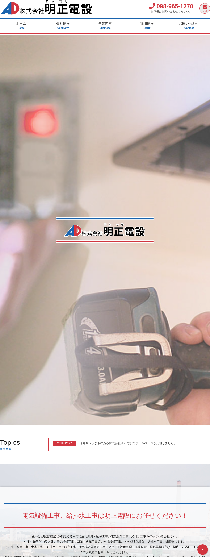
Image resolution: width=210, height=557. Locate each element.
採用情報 (147, 26)
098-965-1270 (171, 6)
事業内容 (105, 26)
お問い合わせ (189, 26)
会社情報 (63, 26)
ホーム (21, 26)
